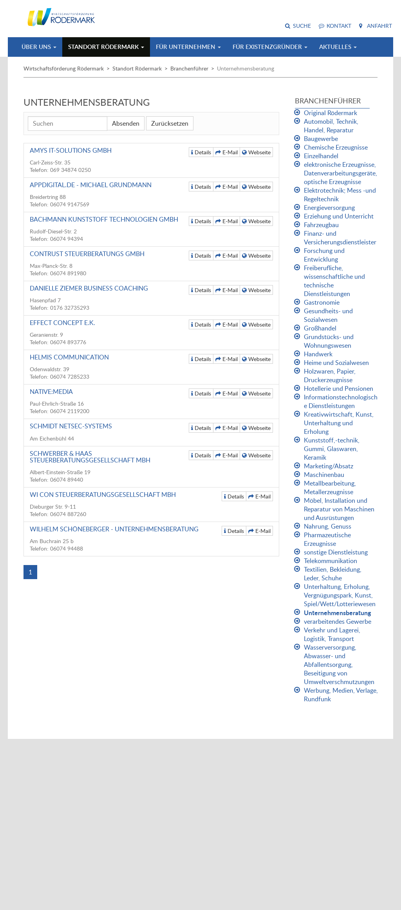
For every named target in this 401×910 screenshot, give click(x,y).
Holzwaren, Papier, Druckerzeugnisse (330, 375)
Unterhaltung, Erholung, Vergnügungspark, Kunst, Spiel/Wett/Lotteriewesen (340, 595)
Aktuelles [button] (338, 47)
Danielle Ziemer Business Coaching (89, 288)
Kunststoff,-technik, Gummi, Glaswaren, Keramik (331, 449)
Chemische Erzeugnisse (336, 147)
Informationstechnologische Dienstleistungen (341, 401)
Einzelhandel (321, 156)
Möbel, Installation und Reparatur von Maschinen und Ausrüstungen (339, 509)
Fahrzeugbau (321, 224)
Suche (302, 25)
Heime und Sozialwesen (336, 362)
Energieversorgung (329, 207)
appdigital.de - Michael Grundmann (91, 185)
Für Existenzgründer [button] (270, 47)
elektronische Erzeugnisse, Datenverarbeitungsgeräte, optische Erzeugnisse (340, 173)
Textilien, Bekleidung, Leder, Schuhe (332, 573)
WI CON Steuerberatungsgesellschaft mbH (103, 494)
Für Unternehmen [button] (188, 47)
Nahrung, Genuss (327, 526)
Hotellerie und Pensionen (338, 388)
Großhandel (320, 328)
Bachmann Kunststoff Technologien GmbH (104, 219)
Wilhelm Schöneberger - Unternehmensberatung (114, 529)
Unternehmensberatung (337, 612)
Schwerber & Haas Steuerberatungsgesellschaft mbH (90, 457)
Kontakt (339, 25)
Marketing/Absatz (328, 466)
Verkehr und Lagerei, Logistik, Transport (332, 634)
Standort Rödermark (137, 68)
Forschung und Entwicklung (324, 255)
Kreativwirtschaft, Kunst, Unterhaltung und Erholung (339, 423)
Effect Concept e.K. (62, 322)
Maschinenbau (324, 474)
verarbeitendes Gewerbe (337, 621)
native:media (51, 391)
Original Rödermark (330, 112)
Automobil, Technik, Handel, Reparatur (331, 125)
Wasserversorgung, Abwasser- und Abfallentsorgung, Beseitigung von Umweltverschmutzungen (339, 664)
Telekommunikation (330, 560)
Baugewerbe (321, 138)
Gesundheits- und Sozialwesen (328, 315)
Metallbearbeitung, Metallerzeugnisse (330, 487)
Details (201, 152)
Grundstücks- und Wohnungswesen (329, 341)
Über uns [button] (39, 47)
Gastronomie (322, 302)
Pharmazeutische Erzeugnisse (327, 539)
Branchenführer (189, 68)
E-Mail (226, 152)
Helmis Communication (69, 357)
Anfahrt (379, 25)
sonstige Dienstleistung (336, 552)
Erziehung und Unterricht (339, 216)
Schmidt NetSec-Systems (71, 426)
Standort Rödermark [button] (106, 47)
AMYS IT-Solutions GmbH (71, 150)
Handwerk (318, 354)
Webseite (256, 152)
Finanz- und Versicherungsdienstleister (340, 237)
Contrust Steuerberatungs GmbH (87, 253)
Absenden (125, 123)
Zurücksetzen (169, 123)
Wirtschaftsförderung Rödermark (63, 68)
